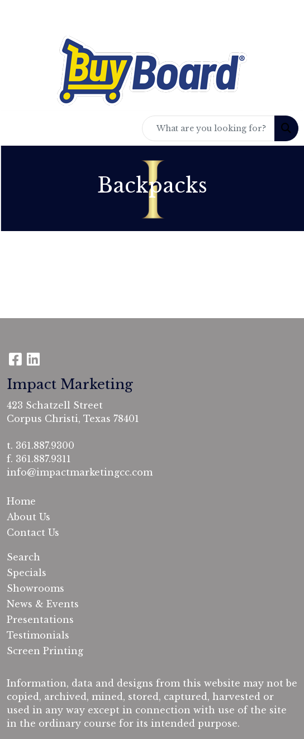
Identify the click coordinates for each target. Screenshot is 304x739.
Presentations (40, 619)
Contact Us (33, 532)
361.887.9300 (45, 445)
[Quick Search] (208, 128)
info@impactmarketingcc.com (80, 472)
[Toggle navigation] (17, 128)
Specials (26, 572)
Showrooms (35, 588)
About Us (28, 516)
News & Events (43, 604)
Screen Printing (45, 650)
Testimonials (38, 635)
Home (21, 501)
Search (23, 557)
